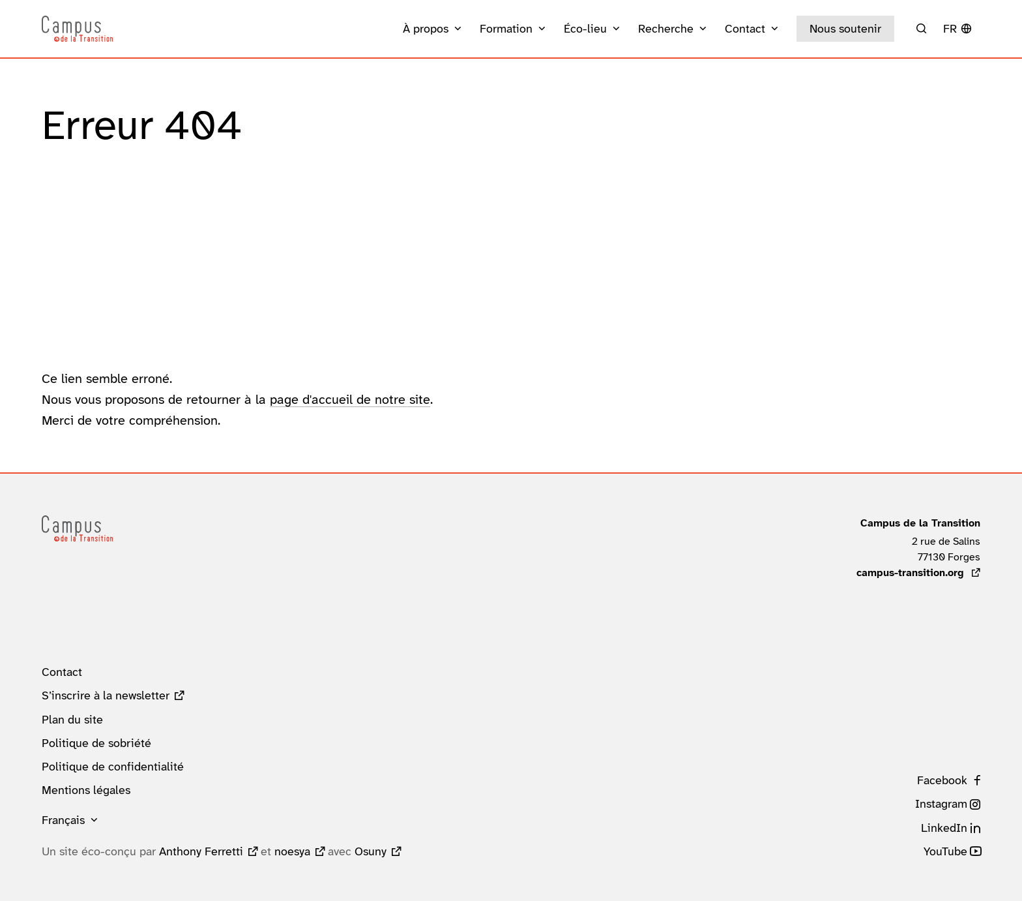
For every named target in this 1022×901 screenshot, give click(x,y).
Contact (62, 672)
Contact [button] (745, 29)
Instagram (941, 804)
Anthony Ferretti (201, 851)
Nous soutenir (845, 29)
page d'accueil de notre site (350, 399)
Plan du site (72, 719)
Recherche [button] (666, 29)
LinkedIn (944, 828)
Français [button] (63, 820)
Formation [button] (506, 29)
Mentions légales (86, 790)
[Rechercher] (921, 29)
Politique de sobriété (96, 743)
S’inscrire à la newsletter (105, 695)
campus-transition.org (918, 572)
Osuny (371, 851)
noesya (292, 851)
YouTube (945, 851)
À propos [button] (425, 29)
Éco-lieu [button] (585, 29)
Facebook (942, 780)
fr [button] (950, 29)
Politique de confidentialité (113, 766)
